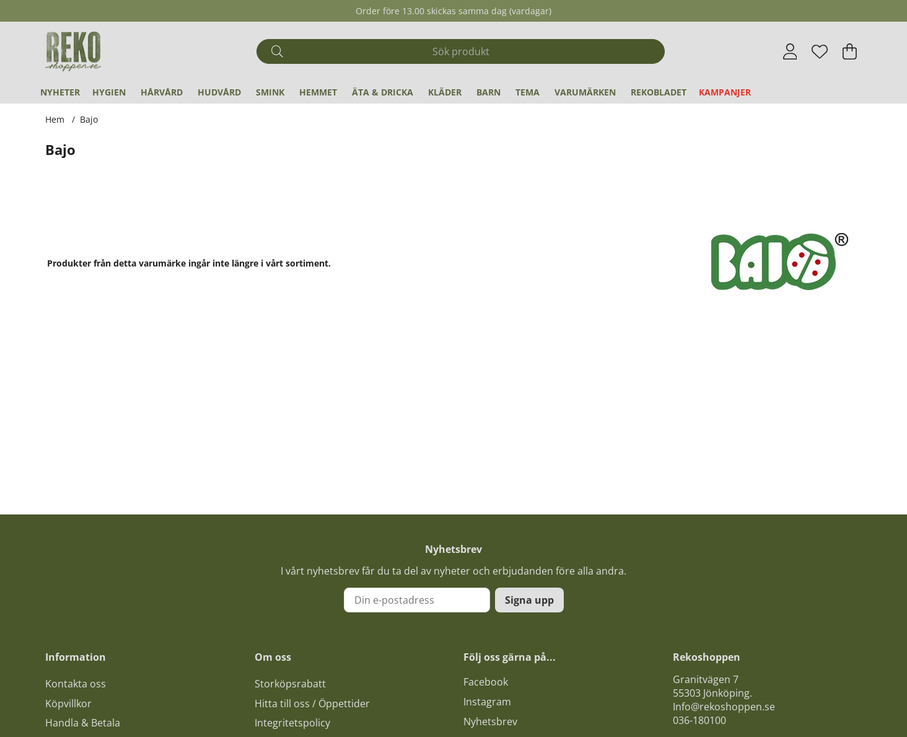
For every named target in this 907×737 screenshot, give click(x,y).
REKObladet (658, 92)
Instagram (487, 701)
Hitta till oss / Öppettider (312, 703)
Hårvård (162, 92)
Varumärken (585, 92)
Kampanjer (725, 92)
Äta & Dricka (382, 92)
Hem (54, 119)
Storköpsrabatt (290, 684)
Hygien (109, 92)
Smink (270, 92)
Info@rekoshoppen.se (724, 706)
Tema (527, 92)
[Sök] (460, 51)
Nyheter (60, 92)
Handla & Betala (82, 723)
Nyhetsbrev (490, 721)
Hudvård (219, 92)
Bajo (89, 119)
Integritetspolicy (292, 723)
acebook (488, 682)
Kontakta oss (75, 684)
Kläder (445, 92)
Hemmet (318, 92)
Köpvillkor (68, 703)
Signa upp (529, 600)
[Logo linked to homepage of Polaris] (73, 51)
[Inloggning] (790, 51)
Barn (488, 92)
